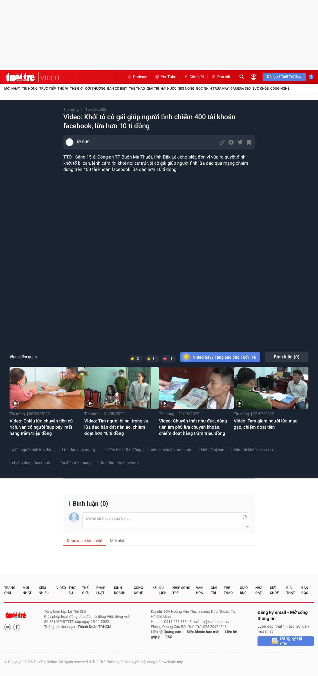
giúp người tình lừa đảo (32, 450)
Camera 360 (240, 89)
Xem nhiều (44, 590)
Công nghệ (279, 89)
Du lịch (163, 590)
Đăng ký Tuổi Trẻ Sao (284, 77)
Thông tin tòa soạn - (61, 627)
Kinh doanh (120, 590)
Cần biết (193, 77)
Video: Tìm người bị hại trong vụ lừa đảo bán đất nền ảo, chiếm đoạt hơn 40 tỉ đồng (116, 427)
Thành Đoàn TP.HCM (94, 627)
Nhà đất (258, 590)
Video (61, 588)
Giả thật (290, 590)
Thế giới (77, 89)
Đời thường (95, 89)
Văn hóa (199, 590)
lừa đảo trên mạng (75, 463)
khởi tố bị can (212, 450)
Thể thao (137, 89)
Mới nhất (12, 89)
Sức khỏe (260, 89)
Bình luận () (286, 357)
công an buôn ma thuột (171, 450)
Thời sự (73, 590)
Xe (154, 588)
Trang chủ (9, 590)
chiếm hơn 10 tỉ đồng (122, 450)
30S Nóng (186, 89)
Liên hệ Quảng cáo (166, 632)
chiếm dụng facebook (31, 463)
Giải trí (153, 89)
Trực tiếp (47, 89)
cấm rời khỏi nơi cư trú (253, 450)
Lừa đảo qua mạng (78, 450)
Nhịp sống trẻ (181, 590)
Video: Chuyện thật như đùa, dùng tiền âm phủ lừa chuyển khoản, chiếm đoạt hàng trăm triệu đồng (193, 427)
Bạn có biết (117, 89)
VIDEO (49, 78)
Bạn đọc (304, 590)
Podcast (137, 77)
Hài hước (168, 89)
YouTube (165, 77)
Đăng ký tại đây (291, 641)
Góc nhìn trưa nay (212, 89)
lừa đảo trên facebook (120, 463)
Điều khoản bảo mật (203, 632)
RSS (168, 637)
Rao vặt (220, 77)
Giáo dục (244, 590)
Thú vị (62, 89)
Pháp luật (100, 590)
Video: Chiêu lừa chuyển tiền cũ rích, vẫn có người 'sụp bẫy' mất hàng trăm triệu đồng (41, 427)
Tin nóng (30, 89)
